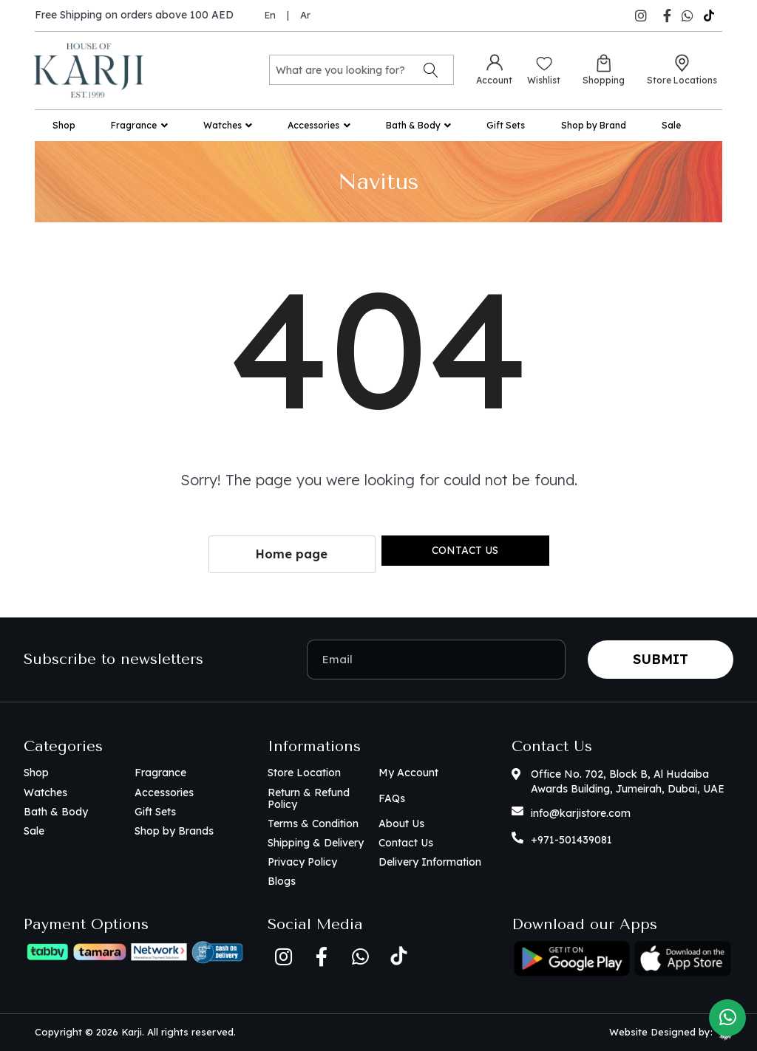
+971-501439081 (571, 839)
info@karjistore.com (581, 813)
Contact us (465, 550)
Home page (291, 554)
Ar (305, 15)
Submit (660, 659)
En (270, 15)
